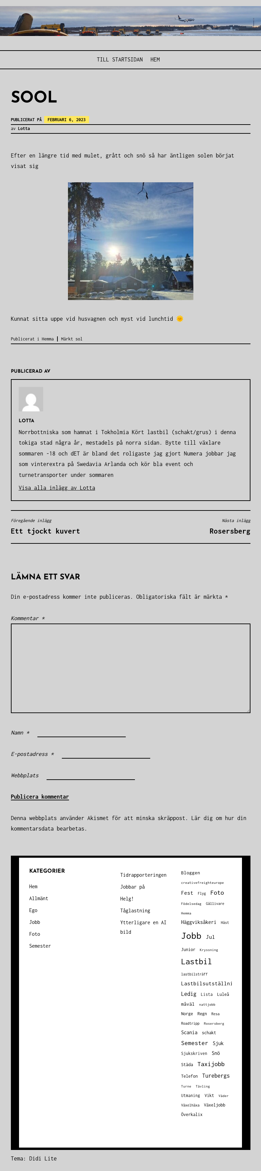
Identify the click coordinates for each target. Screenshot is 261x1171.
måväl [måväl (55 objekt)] (188, 1004)
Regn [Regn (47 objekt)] (202, 1013)
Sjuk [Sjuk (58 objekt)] (218, 1043)
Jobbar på (132, 887)
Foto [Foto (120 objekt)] (217, 892)
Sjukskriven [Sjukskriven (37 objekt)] (194, 1053)
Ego (33, 910)
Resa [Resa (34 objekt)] (215, 1013)
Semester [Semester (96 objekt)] (194, 1043)
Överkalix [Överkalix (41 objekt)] (192, 1114)
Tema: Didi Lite (34, 1158)
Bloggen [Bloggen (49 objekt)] (190, 872)
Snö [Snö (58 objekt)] (216, 1053)
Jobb (34, 922)
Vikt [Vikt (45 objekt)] (209, 1095)
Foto (34, 934)
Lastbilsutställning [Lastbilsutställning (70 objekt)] (210, 983)
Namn (20, 732)
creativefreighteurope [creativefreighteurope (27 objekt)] (202, 882)
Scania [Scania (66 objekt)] (189, 1032)
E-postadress (32, 754)
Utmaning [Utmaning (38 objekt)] (190, 1095)
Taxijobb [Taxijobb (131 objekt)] (211, 1063)
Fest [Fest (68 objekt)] (187, 893)
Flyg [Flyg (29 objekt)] (202, 893)
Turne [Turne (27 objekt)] (186, 1086)
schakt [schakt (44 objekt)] (209, 1032)
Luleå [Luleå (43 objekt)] (223, 994)
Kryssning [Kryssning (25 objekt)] (209, 950)
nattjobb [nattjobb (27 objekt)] (207, 1004)
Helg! (127, 899)
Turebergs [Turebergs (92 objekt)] (216, 1075)
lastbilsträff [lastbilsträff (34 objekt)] (194, 974)
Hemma (48, 338)
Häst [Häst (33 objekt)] (225, 922)
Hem (155, 59)
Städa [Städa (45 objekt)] (187, 1064)
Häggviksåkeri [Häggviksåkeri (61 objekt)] (198, 922)
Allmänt (38, 898)
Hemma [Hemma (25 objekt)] (186, 913)
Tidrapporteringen (143, 875)
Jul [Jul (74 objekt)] (210, 937)
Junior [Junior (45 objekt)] (188, 949)
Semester (40, 946)
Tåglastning (135, 910)
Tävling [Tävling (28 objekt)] (203, 1086)
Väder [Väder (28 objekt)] (224, 1096)
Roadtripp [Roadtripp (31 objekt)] (190, 1023)
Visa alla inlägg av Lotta (57, 488)
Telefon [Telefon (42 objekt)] (189, 1076)
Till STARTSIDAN (120, 59)
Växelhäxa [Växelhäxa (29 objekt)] (190, 1105)
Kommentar (28, 618)
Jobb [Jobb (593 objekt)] (191, 935)
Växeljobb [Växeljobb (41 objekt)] (214, 1105)
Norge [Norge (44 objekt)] (187, 1013)
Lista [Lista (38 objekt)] (207, 994)
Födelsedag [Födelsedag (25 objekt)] (191, 904)
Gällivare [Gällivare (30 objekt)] (215, 904)
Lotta (24, 128)
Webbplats (24, 775)
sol (79, 338)
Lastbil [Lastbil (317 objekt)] (196, 961)
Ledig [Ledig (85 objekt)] (188, 994)
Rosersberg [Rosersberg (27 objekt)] (214, 1023)
